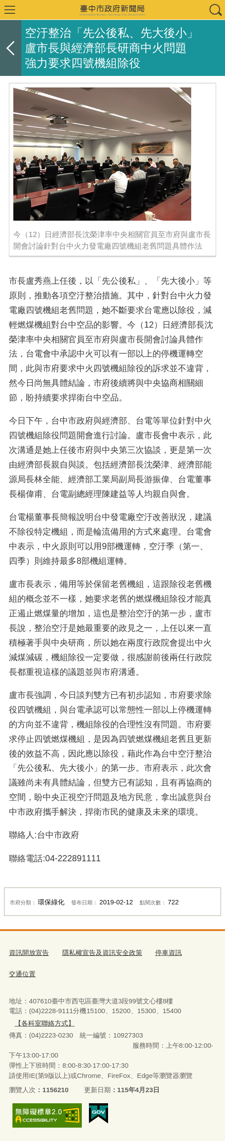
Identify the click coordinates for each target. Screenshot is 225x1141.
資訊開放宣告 (29, 952)
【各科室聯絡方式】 (45, 1023)
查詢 (215, 10)
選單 (10, 10)
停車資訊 (168, 952)
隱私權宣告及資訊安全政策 (102, 952)
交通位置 (22, 974)
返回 (10, 48)
